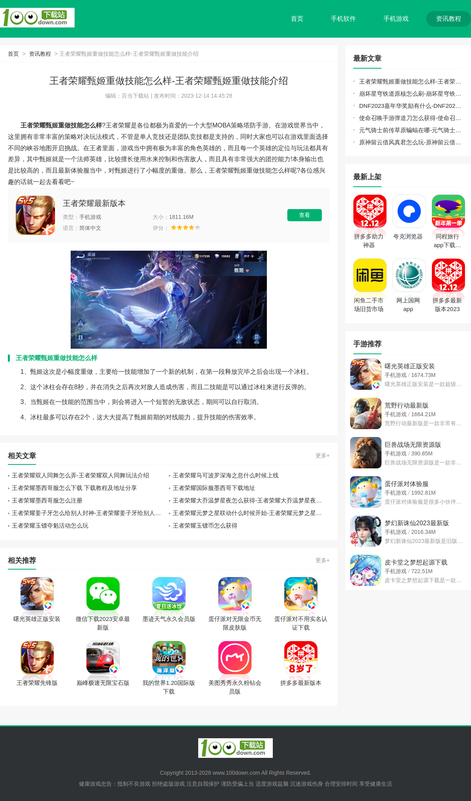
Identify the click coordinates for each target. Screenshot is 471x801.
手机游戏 (396, 18)
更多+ (323, 455)
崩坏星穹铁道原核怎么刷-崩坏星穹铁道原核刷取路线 (411, 93)
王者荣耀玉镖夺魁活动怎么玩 (50, 525)
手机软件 (343, 18)
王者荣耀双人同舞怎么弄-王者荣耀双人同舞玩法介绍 (80, 475)
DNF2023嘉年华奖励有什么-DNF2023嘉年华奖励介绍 (411, 105)
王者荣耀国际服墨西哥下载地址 (214, 487)
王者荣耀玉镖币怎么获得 (205, 525)
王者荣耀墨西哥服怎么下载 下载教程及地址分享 (74, 487)
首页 (297, 18)
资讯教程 (448, 18)
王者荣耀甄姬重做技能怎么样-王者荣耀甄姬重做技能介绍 (411, 81)
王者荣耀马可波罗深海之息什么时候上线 (226, 475)
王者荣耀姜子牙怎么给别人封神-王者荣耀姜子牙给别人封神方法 (90, 513)
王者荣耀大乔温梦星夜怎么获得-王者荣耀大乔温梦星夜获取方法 (251, 500)
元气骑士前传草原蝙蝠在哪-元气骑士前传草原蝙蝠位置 (411, 130)
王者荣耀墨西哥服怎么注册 (47, 500)
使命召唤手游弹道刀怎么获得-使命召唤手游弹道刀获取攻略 (411, 118)
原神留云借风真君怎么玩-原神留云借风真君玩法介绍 (411, 142)
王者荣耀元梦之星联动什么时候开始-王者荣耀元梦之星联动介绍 (251, 513)
